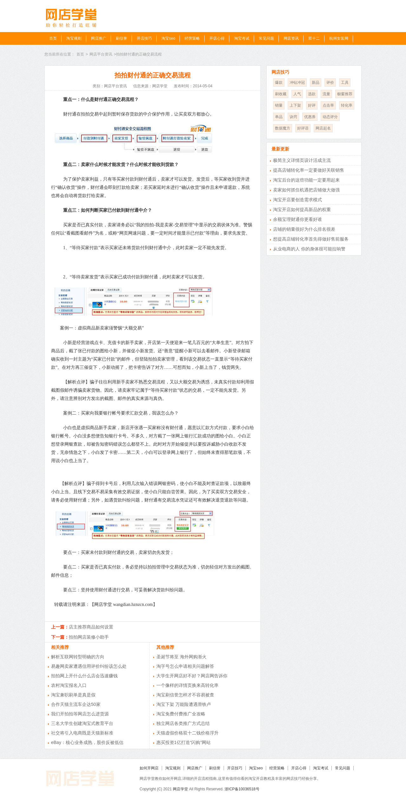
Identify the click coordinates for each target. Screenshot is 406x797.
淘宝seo (168, 38)
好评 (312, 105)
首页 (53, 38)
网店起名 (323, 128)
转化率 (346, 105)
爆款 (279, 82)
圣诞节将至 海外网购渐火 (181, 656)
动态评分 (330, 117)
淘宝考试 (241, 38)
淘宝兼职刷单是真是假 (73, 694)
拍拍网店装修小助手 (89, 637)
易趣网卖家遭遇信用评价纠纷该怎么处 (89, 666)
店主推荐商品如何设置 (91, 626)
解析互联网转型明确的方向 (77, 656)
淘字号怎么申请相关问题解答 (185, 666)
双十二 (314, 38)
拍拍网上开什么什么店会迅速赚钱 (84, 675)
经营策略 (192, 38)
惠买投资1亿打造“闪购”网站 (183, 742)
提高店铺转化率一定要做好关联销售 (308, 170)
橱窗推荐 (344, 94)
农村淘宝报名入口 (69, 685)
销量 (279, 105)
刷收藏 (280, 94)
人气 (297, 94)
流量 (326, 94)
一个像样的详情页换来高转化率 (187, 685)
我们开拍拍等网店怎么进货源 (80, 713)
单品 (279, 117)
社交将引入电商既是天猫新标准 (82, 732)
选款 (312, 94)
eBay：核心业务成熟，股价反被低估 (87, 742)
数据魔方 (282, 128)
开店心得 (217, 38)
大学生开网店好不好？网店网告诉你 (191, 675)
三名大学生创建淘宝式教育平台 (82, 723)
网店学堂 (180, 789)
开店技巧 (144, 38)
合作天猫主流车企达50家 (76, 704)
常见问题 (266, 38)
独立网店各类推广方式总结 (183, 723)
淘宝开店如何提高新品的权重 (302, 209)
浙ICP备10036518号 (242, 789)
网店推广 (98, 38)
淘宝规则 (74, 38)
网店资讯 (291, 38)
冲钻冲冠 (297, 82)
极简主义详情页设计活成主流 (302, 160)
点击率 (328, 105)
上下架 (295, 105)
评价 (330, 82)
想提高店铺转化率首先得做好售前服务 (311, 239)
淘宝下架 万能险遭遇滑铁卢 (183, 704)
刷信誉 (121, 38)
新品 (315, 82)
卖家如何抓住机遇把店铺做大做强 (306, 189)
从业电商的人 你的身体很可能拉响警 (309, 248)
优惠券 (310, 117)
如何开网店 (149, 768)
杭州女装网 (338, 38)
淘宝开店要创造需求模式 (297, 199)
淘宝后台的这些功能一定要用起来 (306, 180)
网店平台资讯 (100, 54)
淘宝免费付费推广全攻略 (180, 713)
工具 (345, 82)
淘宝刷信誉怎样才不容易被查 (185, 694)
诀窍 (293, 117)
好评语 (303, 128)
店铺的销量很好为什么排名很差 (304, 229)
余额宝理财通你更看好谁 (297, 219)
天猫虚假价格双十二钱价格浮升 (187, 732)
